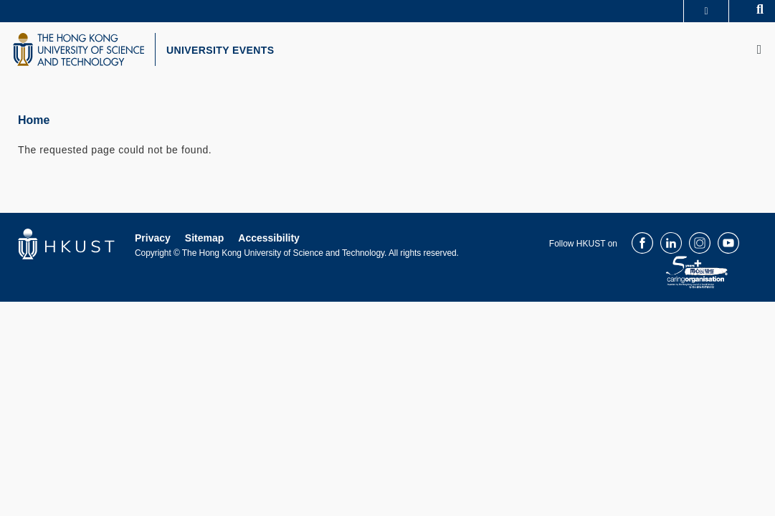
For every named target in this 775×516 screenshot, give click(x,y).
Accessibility (269, 242)
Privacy (153, 242)
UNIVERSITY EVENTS (233, 52)
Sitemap (204, 242)
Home (33, 124)
